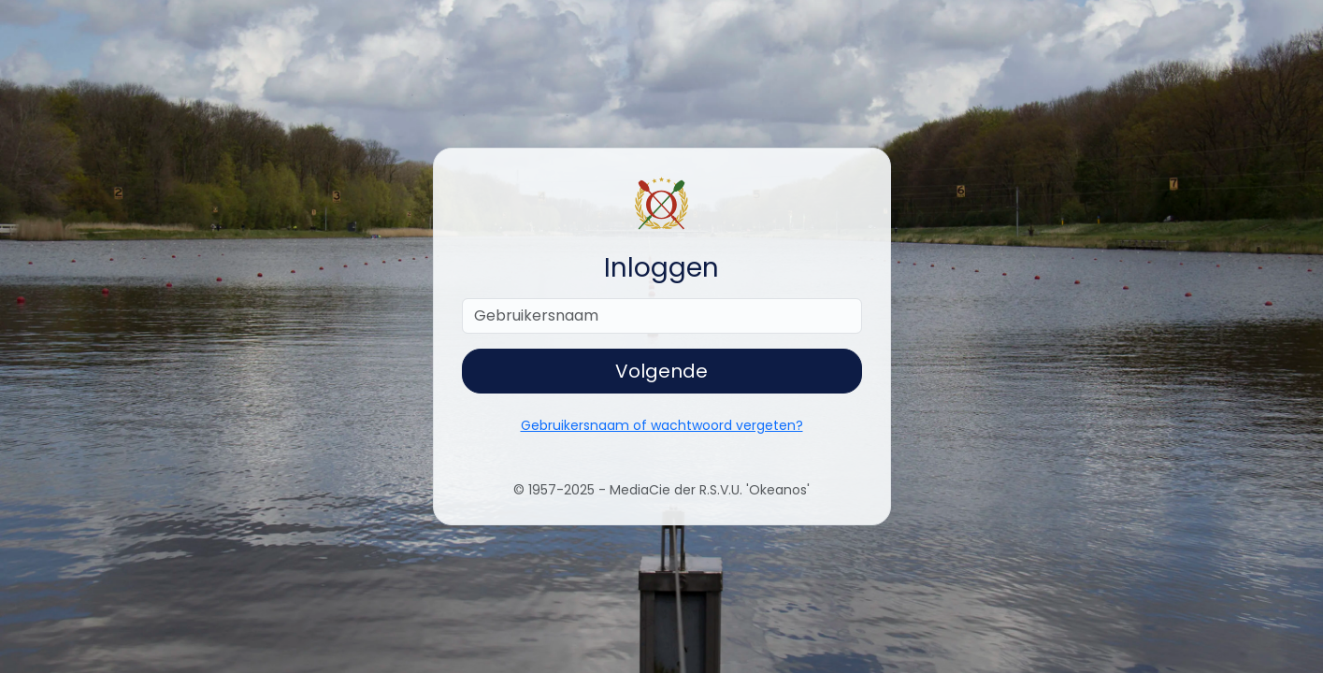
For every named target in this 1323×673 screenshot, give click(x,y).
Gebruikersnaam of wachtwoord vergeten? (662, 425)
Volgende (661, 371)
